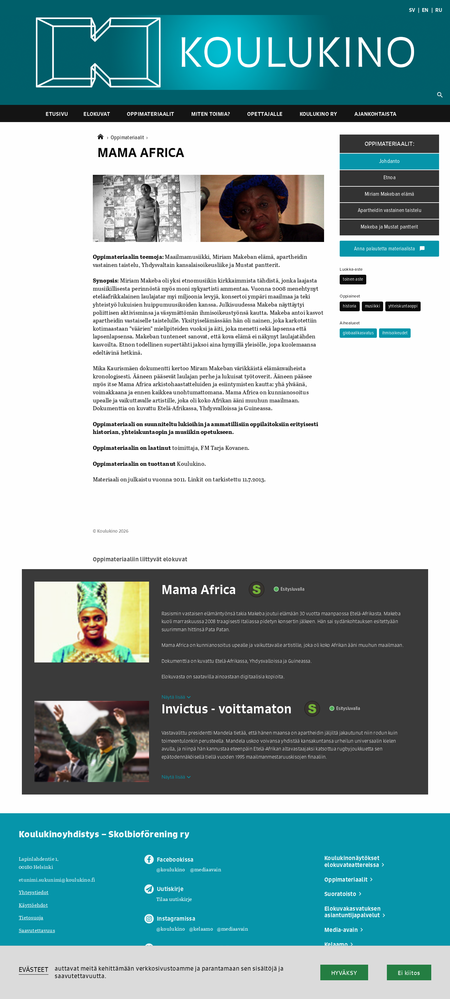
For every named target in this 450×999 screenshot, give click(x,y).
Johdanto (389, 161)
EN (425, 10)
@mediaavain (205, 869)
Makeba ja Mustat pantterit (389, 227)
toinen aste (353, 279)
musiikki (372, 306)
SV (412, 10)
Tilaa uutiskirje (174, 899)
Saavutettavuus (37, 930)
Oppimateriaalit (150, 114)
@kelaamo (201, 928)
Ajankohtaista (375, 114)
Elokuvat (96, 114)
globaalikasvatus (358, 333)
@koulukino (170, 869)
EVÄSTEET (33, 969)
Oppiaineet (350, 296)
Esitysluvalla (293, 589)
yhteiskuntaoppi (403, 306)
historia (349, 306)
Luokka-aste (351, 269)
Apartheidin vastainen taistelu (389, 210)
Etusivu (57, 114)
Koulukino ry (319, 114)
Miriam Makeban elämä (389, 194)
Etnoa (389, 177)
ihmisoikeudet (395, 333)
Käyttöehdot (33, 904)
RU (438, 10)
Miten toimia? (210, 114)
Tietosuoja (31, 917)
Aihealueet (350, 323)
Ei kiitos (409, 973)
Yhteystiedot (33, 892)
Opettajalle (265, 114)
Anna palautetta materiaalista (389, 249)
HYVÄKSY (344, 973)
